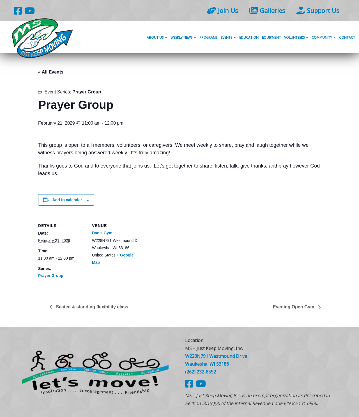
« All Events (50, 72)
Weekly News (183, 37)
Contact (347, 37)
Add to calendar (67, 200)
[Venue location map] (175, 253)
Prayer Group (50, 275)
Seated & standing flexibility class (91, 306)
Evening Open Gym (294, 306)
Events (228, 37)
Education (249, 37)
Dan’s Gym (102, 233)
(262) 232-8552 (200, 372)
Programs (208, 37)
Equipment (271, 37)
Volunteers (296, 37)
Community (324, 37)
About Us (157, 37)
